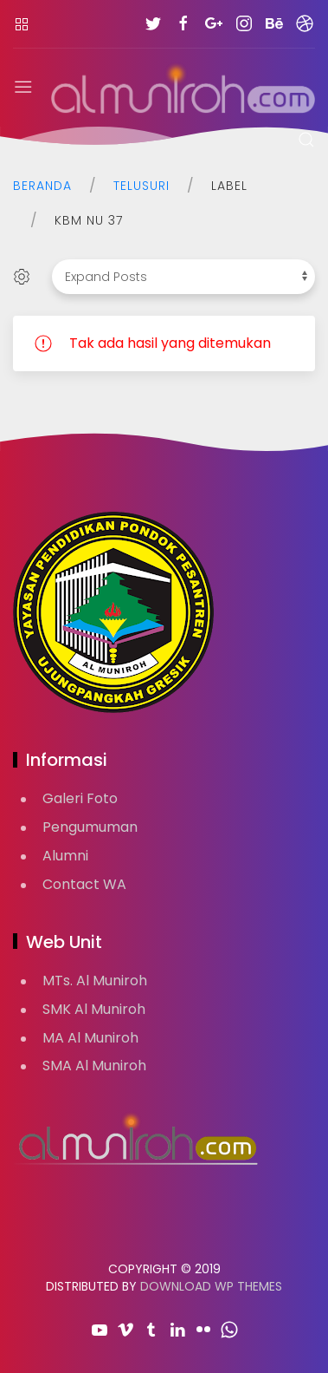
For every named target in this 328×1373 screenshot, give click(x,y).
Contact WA (84, 884)
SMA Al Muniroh (94, 1066)
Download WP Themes (211, 1286)
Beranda (42, 185)
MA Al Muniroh (90, 1038)
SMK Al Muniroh (93, 1009)
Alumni (65, 856)
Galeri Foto (80, 798)
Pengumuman (90, 827)
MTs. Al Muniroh (94, 981)
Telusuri (141, 185)
